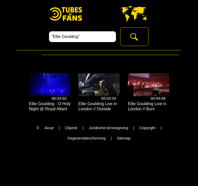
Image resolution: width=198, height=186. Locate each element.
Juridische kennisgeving (108, 128)
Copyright (147, 128)
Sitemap (123, 138)
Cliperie (71, 128)
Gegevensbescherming (87, 138)
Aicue (49, 128)
